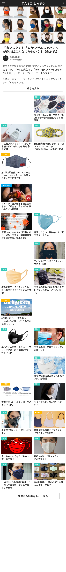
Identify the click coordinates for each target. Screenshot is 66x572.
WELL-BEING (6, 186)
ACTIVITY (5, 155)
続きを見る (33, 88)
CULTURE (5, 214)
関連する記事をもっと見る (33, 496)
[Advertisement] (33, 535)
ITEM (36, 97)
